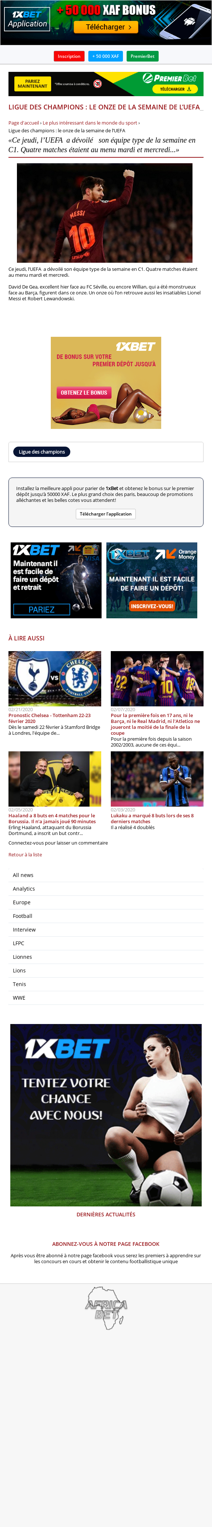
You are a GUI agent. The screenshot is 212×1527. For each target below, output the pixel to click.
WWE (19, 997)
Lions (19, 970)
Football (22, 915)
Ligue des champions (42, 451)
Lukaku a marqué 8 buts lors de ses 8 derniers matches (152, 818)
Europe (22, 902)
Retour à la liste (25, 854)
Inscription (69, 56)
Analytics (24, 888)
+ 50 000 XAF (105, 56)
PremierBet (143, 56)
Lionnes (22, 956)
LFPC (18, 943)
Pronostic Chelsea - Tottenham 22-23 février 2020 (49, 718)
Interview (24, 929)
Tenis (19, 984)
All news (23, 874)
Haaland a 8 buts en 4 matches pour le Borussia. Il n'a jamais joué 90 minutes (52, 818)
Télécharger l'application (106, 514)
